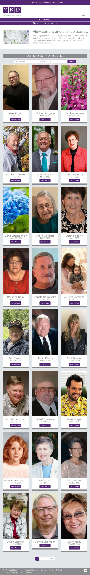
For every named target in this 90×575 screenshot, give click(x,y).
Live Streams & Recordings (45, 23)
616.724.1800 (8, 570)
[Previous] (51, 559)
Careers (27, 570)
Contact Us (18, 570)
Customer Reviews (39, 570)
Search (72, 61)
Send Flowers (45, 20)
